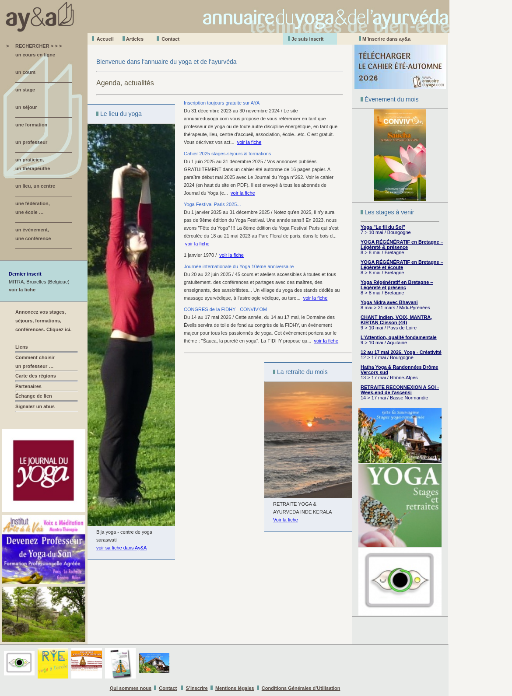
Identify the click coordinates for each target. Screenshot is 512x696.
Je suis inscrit (307, 39)
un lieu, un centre (35, 186)
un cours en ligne (35, 54)
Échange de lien (33, 396)
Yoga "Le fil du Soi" (383, 227)
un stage (25, 89)
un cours (25, 72)
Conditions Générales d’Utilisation (301, 688)
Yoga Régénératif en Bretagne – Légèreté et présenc (397, 285)
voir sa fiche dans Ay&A (121, 547)
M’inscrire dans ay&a (386, 39)
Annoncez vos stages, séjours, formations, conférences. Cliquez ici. (43, 320)
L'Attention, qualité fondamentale (399, 337)
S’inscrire (197, 688)
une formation (31, 124)
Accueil (105, 39)
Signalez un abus (35, 406)
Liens (21, 347)
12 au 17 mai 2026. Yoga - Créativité (401, 352)
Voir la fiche (285, 519)
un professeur (31, 142)
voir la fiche (22, 289)
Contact (170, 39)
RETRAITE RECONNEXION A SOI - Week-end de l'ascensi (400, 390)
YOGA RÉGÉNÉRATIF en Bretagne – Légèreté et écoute (402, 264)
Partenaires (28, 386)
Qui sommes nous (130, 688)
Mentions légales (234, 688)
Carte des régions (35, 375)
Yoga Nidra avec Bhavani (389, 302)
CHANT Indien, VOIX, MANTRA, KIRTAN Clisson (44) (396, 320)
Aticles (135, 39)
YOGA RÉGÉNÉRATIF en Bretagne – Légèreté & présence (402, 244)
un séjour (26, 107)
